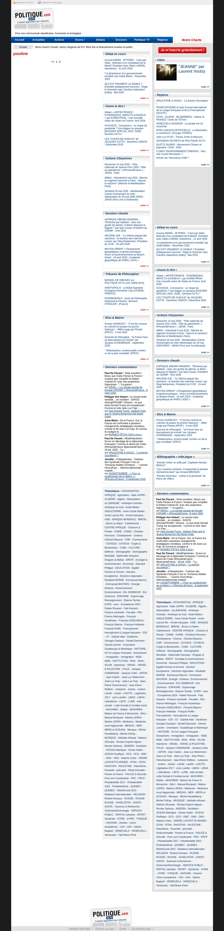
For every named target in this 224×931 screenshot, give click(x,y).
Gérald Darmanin (135, 640)
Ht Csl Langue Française (118, 652)
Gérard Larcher (113, 644)
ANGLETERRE (113, 511)
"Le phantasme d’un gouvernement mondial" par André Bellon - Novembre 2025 (125, 76)
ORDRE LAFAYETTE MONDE (190, 820)
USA (122, 826)
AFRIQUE (110, 495)
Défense (109, 551)
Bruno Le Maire (114, 523)
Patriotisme (140, 766)
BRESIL (142, 519)
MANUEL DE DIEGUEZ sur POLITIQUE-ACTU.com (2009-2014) (124, 281)
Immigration (112, 657)
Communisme (139, 539)
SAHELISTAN (123, 802)
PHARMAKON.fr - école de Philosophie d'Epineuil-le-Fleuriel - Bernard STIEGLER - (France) (126, 301)
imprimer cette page (52, 2)
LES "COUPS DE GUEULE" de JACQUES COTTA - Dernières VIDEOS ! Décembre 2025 (126, 142)
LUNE (131, 701)
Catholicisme (132, 523)
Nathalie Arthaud (127, 737)
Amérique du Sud (114, 507)
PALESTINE (125, 766)
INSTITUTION (120, 661)
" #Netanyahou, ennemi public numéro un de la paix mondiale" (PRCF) (125, 352)
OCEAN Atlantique (116, 750)
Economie (128, 563)
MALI (143, 713)
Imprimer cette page (80, 928)
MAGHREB (136, 709)
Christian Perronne (195, 634)
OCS (128, 754)
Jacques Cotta (129, 673)
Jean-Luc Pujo (112, 681)
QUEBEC (136, 786)
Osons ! (80, 39)
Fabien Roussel (113, 608)
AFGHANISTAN (130, 491)
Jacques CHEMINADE (178, 748)
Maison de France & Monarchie (122, 713)
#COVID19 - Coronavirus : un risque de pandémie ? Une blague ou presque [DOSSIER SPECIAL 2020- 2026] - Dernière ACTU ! (126, 130)
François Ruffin (113, 628)
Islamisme (119, 665)
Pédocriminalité (136, 770)
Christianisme (124, 535)
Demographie (123, 551)
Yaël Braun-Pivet (127, 835)
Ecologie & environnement (189, 659)
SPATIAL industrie (125, 814)
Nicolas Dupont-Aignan (128, 741)
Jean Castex (113, 677)
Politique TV (141, 39)
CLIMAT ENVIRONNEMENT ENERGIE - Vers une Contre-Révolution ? (181, 153)
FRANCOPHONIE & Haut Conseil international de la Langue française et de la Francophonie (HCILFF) (181, 110)
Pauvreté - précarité (115, 770)
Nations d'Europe (165, 804)
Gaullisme (132, 636)
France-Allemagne (115, 616)
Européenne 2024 (130, 604)
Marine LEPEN (133, 717)
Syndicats (110, 818)
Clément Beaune (114, 539)
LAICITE (127, 693)
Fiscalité (130, 612)
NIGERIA (129, 746)
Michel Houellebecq (190, 796)
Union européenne (166, 877)
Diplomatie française (128, 555)
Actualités (38, 39)
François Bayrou (113, 624)
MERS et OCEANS (115, 729)
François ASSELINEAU (131, 620)
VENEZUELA (122, 830)
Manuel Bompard (114, 717)
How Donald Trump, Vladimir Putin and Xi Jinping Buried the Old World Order (125, 414)
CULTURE (134, 547)
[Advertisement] (137, 19)
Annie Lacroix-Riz (114, 515)
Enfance (109, 588)
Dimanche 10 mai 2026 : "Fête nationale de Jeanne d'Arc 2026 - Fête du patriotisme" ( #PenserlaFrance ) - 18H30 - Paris (125, 168)
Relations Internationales (118, 794)
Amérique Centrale (132, 503)
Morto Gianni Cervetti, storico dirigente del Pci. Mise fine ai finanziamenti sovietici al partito (84, 47)
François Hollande (134, 624)
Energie (135, 584)
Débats (100, 39)
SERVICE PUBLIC (193, 865)
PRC (133, 778)
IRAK (133, 661)
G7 (107, 636)
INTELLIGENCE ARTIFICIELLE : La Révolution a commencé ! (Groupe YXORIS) (181, 132)
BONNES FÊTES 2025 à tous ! (125, 434)
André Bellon (132, 507)
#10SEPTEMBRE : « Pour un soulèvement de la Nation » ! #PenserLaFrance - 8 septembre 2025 (125, 476)
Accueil (19, 39)
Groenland (129, 644)
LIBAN (131, 697)
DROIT (130, 559)
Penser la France (114, 774)
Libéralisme (111, 701)
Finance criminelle (114, 612)
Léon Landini (119, 697)
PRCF (141, 778)
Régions (162, 39)
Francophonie (130, 628)
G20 (144, 632)
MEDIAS (129, 725)
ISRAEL (131, 665)
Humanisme (139, 652)
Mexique (132, 729)
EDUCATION (122, 568)
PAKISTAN (110, 766)
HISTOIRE (140, 648)
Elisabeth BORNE (114, 580)
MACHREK (112, 709)
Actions (59, 39)
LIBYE (122, 701)
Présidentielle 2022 (191, 841)
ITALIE (126, 669)
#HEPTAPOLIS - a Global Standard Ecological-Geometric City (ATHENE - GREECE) (125, 290)
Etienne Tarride (132, 600)
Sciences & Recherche (127, 806)
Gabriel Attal (118, 636)
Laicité (117, 693)
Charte (122, 928)
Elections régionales (131, 576)
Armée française (134, 515)
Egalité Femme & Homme (170, 667)
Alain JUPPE (138, 495)
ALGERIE (110, 499)
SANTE (137, 802)
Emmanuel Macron (136, 580)
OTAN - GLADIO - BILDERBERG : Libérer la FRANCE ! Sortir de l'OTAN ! (180, 118)
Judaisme (120, 689)
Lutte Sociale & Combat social (130, 705)
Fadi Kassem (131, 608)
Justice (131, 689)
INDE (139, 657)
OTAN (133, 762)
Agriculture (123, 495)
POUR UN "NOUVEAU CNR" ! (172, 158)
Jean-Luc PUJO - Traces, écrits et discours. (179, 137)
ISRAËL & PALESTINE (192, 743)
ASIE (107, 519)
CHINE (118, 531)
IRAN (141, 661)
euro (116, 604)
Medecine (128, 721)
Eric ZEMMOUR (132, 592)
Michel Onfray (127, 733)
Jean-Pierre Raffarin (184, 760)
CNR (127, 539)
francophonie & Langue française (122, 632)
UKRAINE (111, 822)
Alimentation (133, 499)
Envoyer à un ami (104, 928)
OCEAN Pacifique (114, 754)
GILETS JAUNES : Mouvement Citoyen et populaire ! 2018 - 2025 (179, 146)
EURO (108, 604)
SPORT (141, 814)
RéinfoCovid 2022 (126, 790)
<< (52, 61)
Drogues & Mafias (114, 559)
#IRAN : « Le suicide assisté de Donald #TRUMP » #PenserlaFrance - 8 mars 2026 (126, 390)
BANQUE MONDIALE (124, 519)
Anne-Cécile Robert (133, 511)
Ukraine (123, 822)
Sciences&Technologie (117, 810)
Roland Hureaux (113, 798)
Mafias (124, 709)
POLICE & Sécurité (135, 774)
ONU (109, 758)
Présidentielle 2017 (115, 782)
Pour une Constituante (117, 778)
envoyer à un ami (24, 2)
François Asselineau (189, 703)
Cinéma (138, 535)
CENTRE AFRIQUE (115, 527)
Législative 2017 (165, 768)
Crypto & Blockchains (167, 646)
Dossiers (121, 39)
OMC (144, 754)
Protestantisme (120, 786)
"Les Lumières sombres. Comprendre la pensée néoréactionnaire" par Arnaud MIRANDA (182, 470)
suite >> (144, 98)
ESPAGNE (123, 596)
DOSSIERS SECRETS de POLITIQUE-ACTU (181, 140)
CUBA (123, 547)
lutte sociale (196, 772)
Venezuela (110, 835)
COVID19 (111, 543)
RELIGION (139, 794)
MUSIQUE (110, 737)
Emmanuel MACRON (117, 584)
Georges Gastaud (114, 640)
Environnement (124, 588)
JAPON (143, 673)
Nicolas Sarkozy (113, 746)
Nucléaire (141, 746)
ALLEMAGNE (112, 503)
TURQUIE (141, 818)
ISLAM (108, 665)
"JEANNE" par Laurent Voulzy (192, 68)
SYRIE (121, 818)
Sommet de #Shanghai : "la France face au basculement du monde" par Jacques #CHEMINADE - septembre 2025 (126, 341)
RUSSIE (128, 798)
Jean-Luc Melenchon (133, 677)
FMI (140, 612)
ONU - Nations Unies (125, 758)
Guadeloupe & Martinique (118, 648)
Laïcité (108, 693)
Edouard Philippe (178, 663)
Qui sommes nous (141, 928)
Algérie (121, 499)
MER (139, 725)
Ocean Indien (135, 750)
